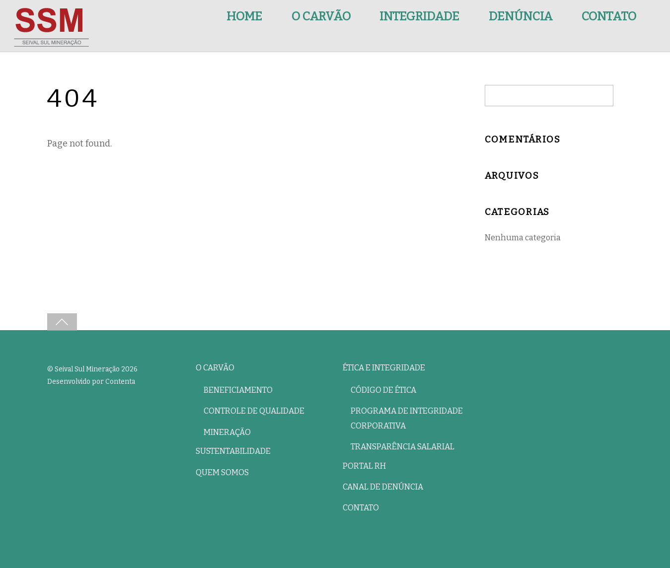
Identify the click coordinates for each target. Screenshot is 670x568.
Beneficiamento (238, 390)
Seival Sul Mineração (87, 369)
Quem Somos (222, 472)
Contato (609, 16)
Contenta (120, 381)
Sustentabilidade (233, 451)
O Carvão (321, 16)
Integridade (419, 16)
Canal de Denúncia (383, 487)
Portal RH (364, 466)
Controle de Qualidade (254, 411)
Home (244, 16)
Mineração (227, 432)
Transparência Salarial (402, 446)
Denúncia (521, 16)
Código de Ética (383, 390)
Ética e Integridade (384, 367)
